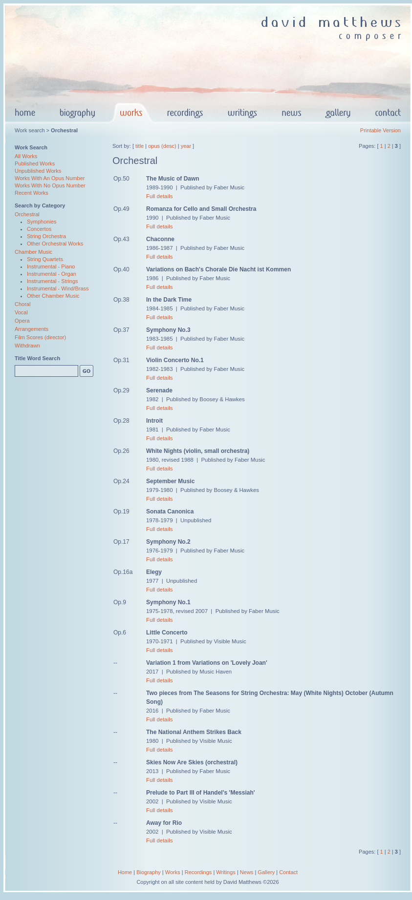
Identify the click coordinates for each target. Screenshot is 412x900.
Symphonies (42, 222)
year (186, 146)
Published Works (35, 163)
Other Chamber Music (53, 296)
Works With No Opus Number (50, 185)
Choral (22, 304)
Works (172, 872)
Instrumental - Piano (51, 266)
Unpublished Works (38, 171)
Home (125, 872)
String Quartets (45, 259)
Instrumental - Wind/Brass (58, 288)
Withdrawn (27, 345)
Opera (22, 321)
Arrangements (31, 329)
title (139, 146)
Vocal (21, 312)
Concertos (39, 229)
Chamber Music (33, 252)
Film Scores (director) (40, 337)
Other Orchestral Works (55, 243)
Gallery (266, 872)
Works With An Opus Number (50, 178)
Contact (288, 872)
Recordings (198, 872)
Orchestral (27, 214)
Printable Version (380, 130)
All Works (26, 156)
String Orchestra (46, 236)
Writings (226, 872)
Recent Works (31, 193)
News (247, 872)
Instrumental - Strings (52, 281)
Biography (148, 872)
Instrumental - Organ (51, 274)
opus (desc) (162, 146)
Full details (159, 196)
